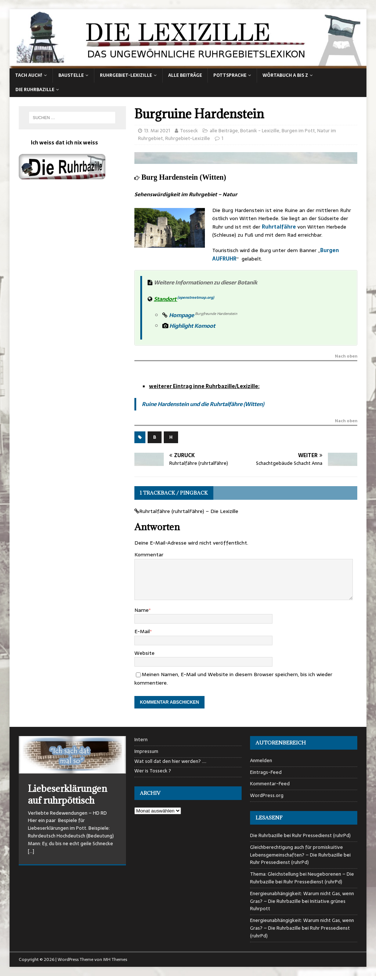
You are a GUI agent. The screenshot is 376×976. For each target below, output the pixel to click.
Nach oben (346, 356)
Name (141, 610)
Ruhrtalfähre (279, 227)
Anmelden (261, 760)
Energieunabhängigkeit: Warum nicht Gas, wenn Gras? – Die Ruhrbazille (302, 897)
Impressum (146, 751)
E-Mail (142, 631)
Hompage (182, 315)
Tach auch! (28, 75)
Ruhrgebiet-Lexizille (126, 75)
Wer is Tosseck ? (152, 771)
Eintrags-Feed (266, 772)
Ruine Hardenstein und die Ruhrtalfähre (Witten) (203, 404)
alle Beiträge (185, 75)
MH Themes (115, 959)
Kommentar (148, 554)
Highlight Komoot (189, 325)
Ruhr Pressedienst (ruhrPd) (321, 835)
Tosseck (189, 130)
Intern (141, 739)
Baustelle (71, 75)
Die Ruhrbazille (34, 89)
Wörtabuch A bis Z (285, 75)
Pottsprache (229, 75)
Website (144, 653)
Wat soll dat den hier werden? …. (170, 761)
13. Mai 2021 (157, 130)
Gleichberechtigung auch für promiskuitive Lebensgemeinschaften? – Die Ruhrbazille (296, 851)
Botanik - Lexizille (259, 130)
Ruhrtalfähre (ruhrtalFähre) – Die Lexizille (188, 511)
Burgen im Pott (298, 130)
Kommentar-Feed (270, 783)
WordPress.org (266, 795)
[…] (31, 851)
